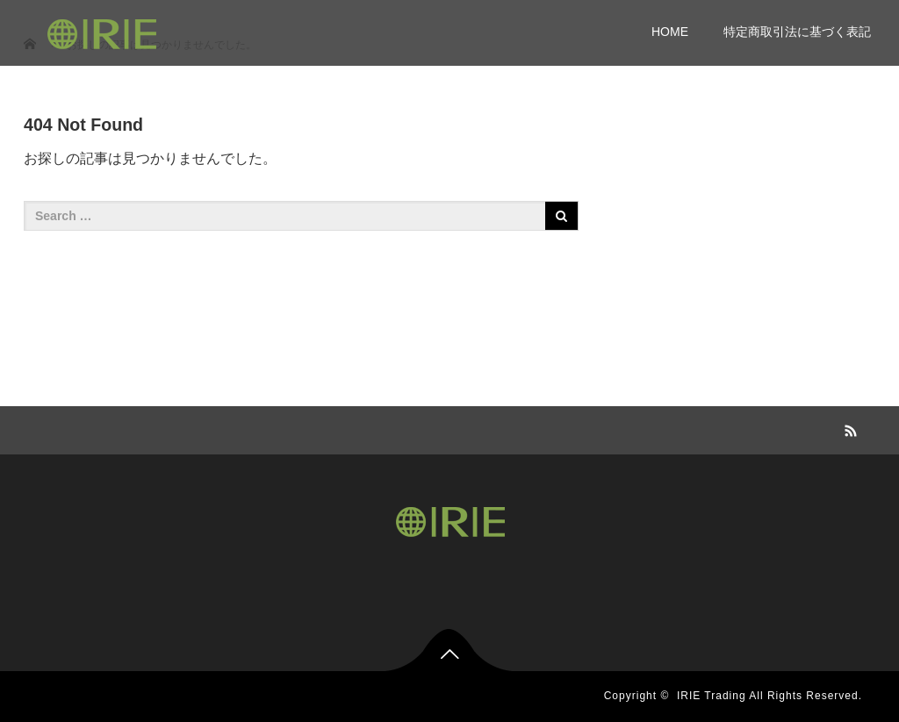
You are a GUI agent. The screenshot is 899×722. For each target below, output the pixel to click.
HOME (669, 32)
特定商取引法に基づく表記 (797, 32)
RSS (849, 428)
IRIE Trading (711, 696)
